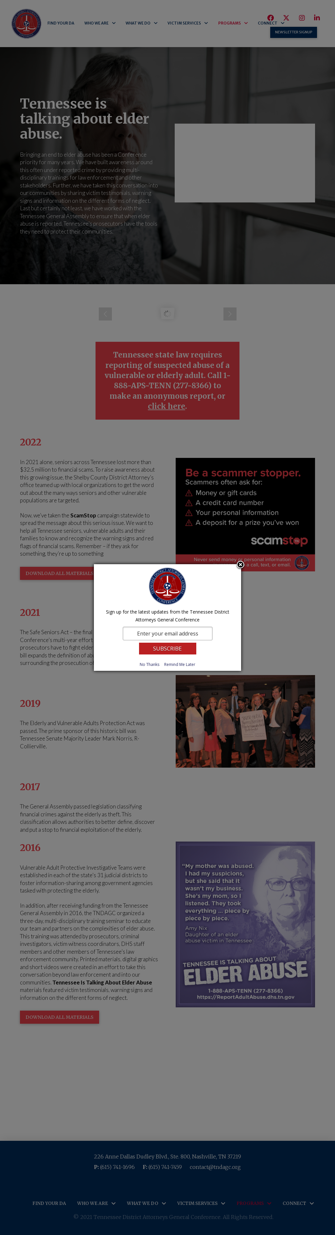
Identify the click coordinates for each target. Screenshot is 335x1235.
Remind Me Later (179, 664)
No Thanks (149, 664)
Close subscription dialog (240, 565)
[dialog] (167, 617)
